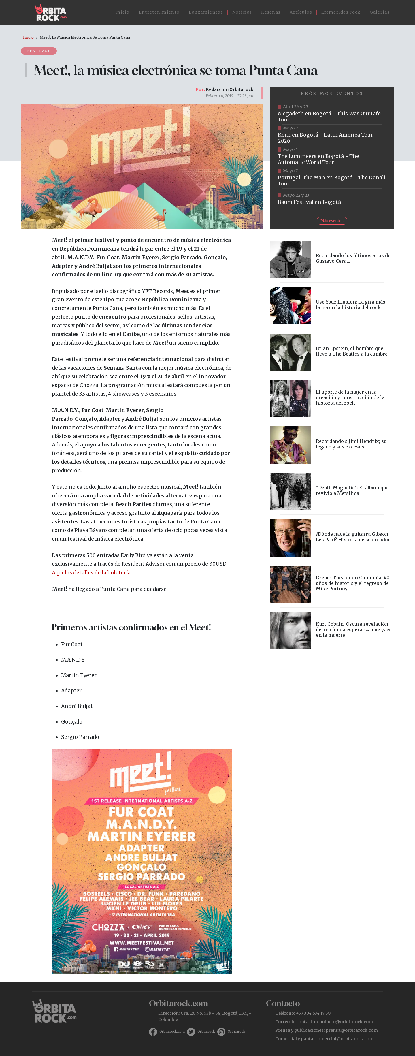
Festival (39, 50)
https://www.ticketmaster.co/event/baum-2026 (332, 199)
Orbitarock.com (172, 1031)
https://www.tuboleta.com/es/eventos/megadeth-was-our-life (332, 114)
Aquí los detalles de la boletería (91, 573)
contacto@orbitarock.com (345, 1021)
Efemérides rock (341, 12)
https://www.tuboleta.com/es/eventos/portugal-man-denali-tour (332, 178)
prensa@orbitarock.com (352, 1030)
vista (332, 259)
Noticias (242, 12)
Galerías (380, 12)
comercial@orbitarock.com (344, 1038)
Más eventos (332, 220)
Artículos (301, 12)
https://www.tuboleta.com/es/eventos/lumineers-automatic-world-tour (332, 156)
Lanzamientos (206, 12)
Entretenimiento (159, 12)
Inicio (123, 12)
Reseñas (270, 12)
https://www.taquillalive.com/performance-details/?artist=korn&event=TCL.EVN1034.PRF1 (332, 135)
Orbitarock (206, 1031)
